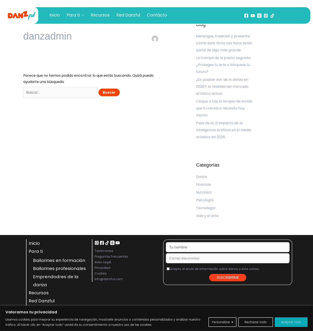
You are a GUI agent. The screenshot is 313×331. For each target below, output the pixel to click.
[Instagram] (266, 15)
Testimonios (104, 251)
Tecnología (205, 207)
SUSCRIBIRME (228, 277)
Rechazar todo (256, 322)
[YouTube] (253, 15)
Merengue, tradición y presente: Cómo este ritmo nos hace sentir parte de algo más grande (224, 43)
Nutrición (203, 192)
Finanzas (203, 184)
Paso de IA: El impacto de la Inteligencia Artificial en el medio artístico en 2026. (223, 130)
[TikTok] (107, 243)
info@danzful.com (109, 279)
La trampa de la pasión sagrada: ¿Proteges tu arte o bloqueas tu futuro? (223, 64)
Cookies (101, 273)
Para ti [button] (67, 15)
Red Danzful (115, 15)
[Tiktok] (272, 15)
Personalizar (221, 322)
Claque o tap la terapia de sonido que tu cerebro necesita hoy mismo (224, 108)
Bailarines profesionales (59, 268)
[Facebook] (246, 15)
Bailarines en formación (59, 260)
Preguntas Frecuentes (111, 256)
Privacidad (102, 268)
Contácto (140, 15)
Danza (201, 176)
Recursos (91, 15)
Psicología (204, 200)
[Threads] (259, 15)
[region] (156, 318)
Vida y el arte (207, 215)
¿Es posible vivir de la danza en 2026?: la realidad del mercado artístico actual (222, 86)
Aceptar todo (291, 322)
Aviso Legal (103, 262)
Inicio (53, 15)
